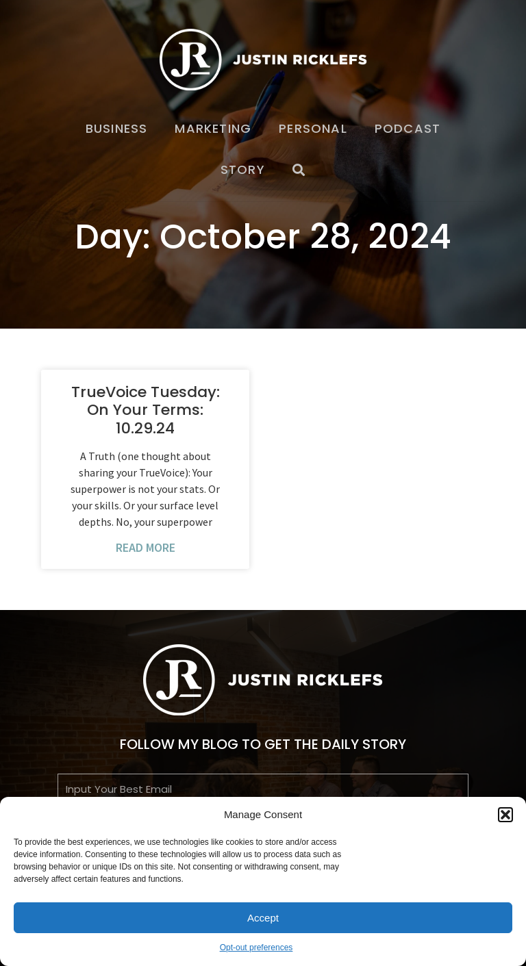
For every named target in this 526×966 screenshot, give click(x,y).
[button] (505, 815)
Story (243, 169)
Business (117, 128)
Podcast (407, 128)
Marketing (213, 128)
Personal (313, 128)
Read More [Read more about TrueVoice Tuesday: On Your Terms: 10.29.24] (145, 547)
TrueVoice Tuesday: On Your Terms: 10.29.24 (145, 410)
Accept (263, 918)
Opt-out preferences (256, 947)
